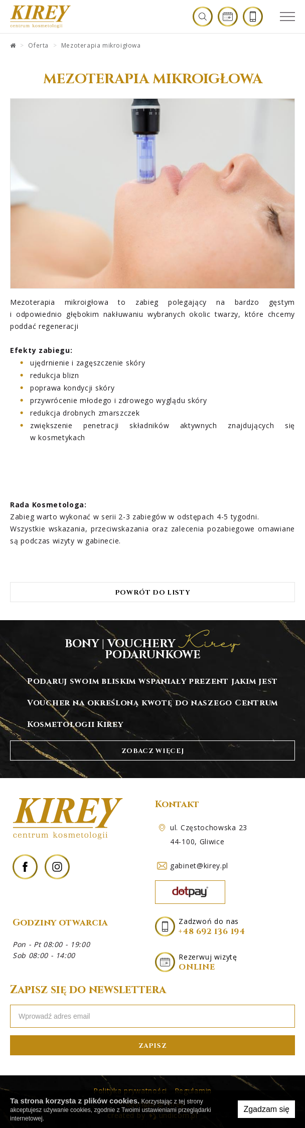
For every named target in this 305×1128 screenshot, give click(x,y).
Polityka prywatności (130, 1090)
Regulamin (193, 1090)
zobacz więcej (152, 750)
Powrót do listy (153, 592)
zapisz (152, 1045)
